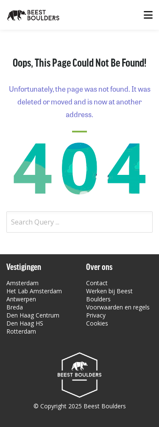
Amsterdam (22, 283)
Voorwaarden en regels (118, 307)
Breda (14, 307)
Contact (97, 283)
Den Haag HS (24, 323)
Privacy (96, 315)
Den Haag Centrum (32, 315)
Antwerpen (21, 299)
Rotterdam (21, 331)
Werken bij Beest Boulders (109, 295)
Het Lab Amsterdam (34, 291)
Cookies (97, 323)
